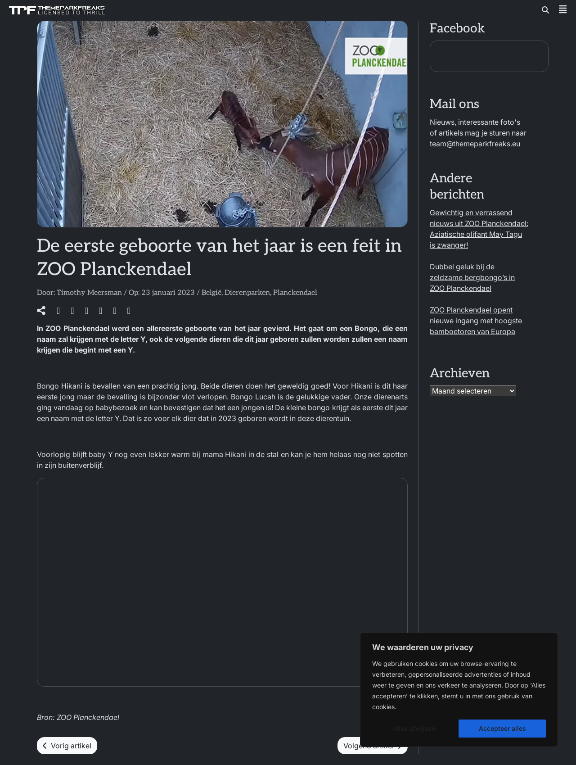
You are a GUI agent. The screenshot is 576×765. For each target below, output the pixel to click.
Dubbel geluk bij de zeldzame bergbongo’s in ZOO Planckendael (472, 277)
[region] (459, 690)
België (211, 293)
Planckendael (295, 293)
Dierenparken (247, 293)
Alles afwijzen (413, 728)
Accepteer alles (502, 728)
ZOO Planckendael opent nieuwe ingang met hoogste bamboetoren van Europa (476, 320)
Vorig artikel (67, 745)
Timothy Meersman (89, 293)
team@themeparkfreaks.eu (475, 143)
